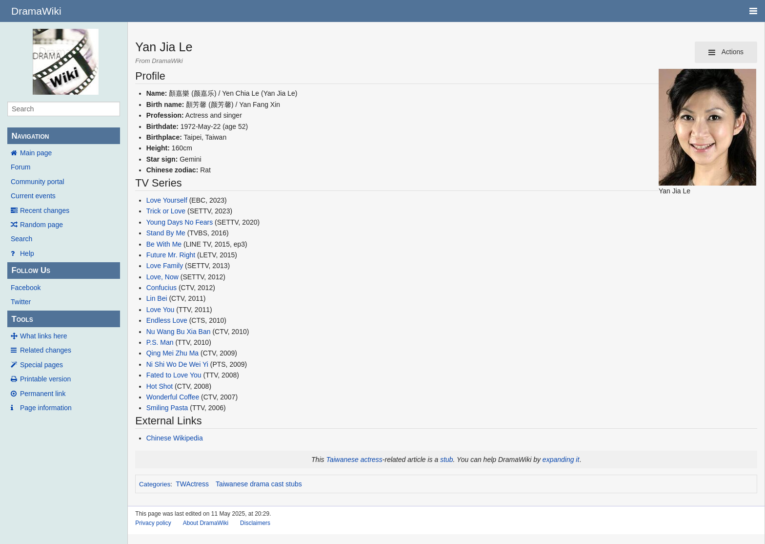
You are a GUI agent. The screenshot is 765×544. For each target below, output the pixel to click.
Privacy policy (153, 523)
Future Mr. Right (170, 255)
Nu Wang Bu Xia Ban (178, 331)
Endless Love (166, 320)
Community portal (37, 182)
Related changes (45, 350)
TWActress (192, 484)
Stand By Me (165, 233)
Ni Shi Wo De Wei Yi (177, 364)
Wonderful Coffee (172, 397)
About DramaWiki (205, 523)
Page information (46, 408)
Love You (160, 310)
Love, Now (162, 277)
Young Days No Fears (179, 222)
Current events (33, 196)
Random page (41, 225)
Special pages (41, 365)
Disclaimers (255, 523)
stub (446, 459)
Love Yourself (166, 200)
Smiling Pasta (167, 408)
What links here (43, 336)
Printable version (45, 379)
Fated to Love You (173, 375)
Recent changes (44, 210)
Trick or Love (165, 211)
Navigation (30, 136)
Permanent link (42, 394)
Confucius (161, 288)
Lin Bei (156, 298)
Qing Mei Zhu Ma (172, 353)
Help (27, 253)
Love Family (164, 266)
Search (21, 239)
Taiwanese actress (354, 459)
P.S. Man (160, 342)
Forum (20, 167)
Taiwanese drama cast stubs (259, 484)
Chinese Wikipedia (174, 438)
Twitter (21, 302)
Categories (154, 484)
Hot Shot (159, 386)
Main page (36, 153)
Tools (22, 319)
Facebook (25, 288)
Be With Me (163, 244)
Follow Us (30, 270)
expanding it (561, 459)
